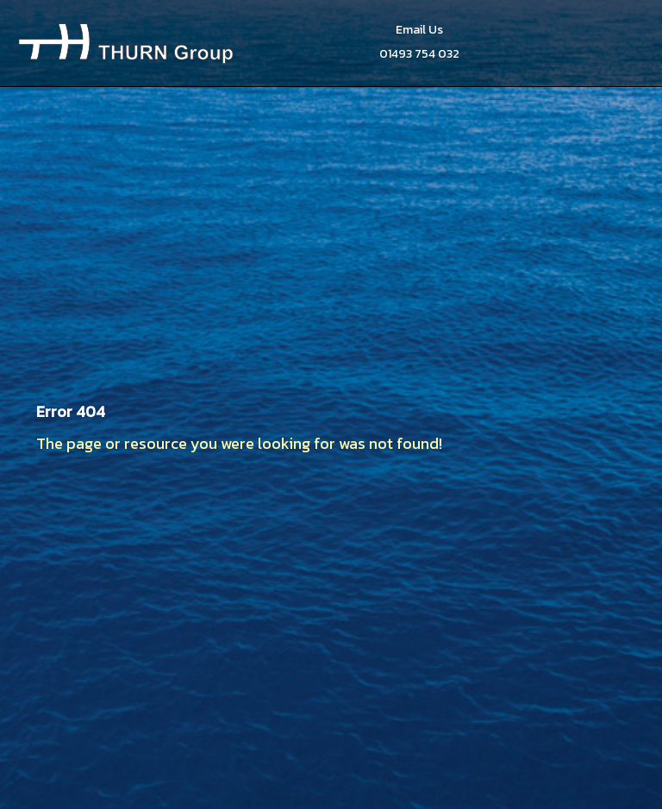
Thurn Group (126, 43)
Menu (624, 43)
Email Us (419, 30)
